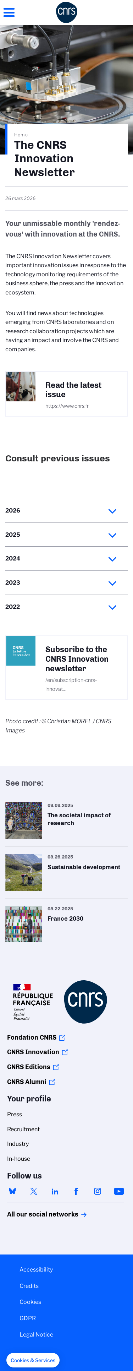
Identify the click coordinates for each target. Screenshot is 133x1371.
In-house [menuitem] (18, 1158)
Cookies (30, 1302)
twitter (33, 1191)
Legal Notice (36, 1334)
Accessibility (36, 1269)
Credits (29, 1286)
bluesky (12, 1191)
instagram (97, 1191)
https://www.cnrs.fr (67, 406)
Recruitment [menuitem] (23, 1129)
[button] (33, 1360)
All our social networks (35, 1214)
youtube (118, 1191)
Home (21, 134)
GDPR (28, 1318)
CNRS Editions (28, 1067)
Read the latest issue (73, 390)
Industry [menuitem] (18, 1143)
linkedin (55, 1191)
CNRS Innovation (33, 1052)
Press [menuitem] (14, 1114)
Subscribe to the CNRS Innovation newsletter (77, 659)
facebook (76, 1191)
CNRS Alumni (26, 1082)
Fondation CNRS (31, 1037)
